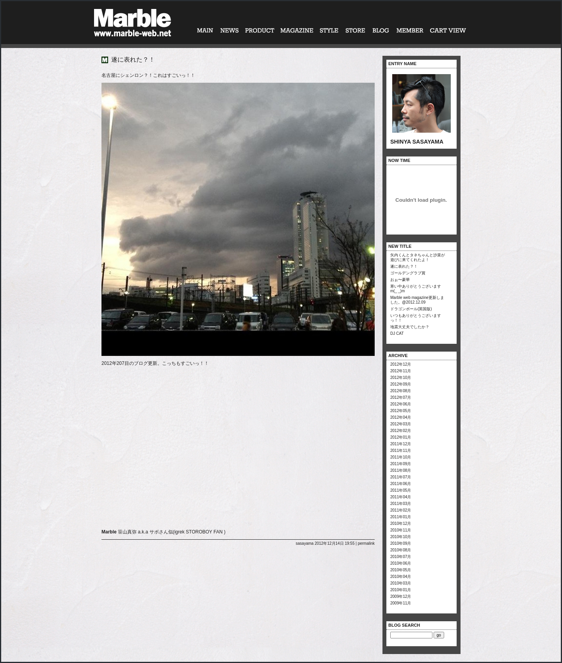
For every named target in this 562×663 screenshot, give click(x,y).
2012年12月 (400, 364)
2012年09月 (400, 384)
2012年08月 (400, 391)
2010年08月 (400, 550)
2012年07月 (400, 397)
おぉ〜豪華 (400, 279)
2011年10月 (400, 457)
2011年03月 (400, 503)
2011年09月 (400, 464)
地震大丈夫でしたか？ (409, 327)
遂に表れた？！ (404, 266)
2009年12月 (400, 596)
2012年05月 (400, 411)
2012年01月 (400, 437)
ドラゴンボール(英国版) (411, 309)
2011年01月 (400, 517)
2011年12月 (400, 444)
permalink (366, 543)
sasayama (305, 543)
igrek (179, 532)
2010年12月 (400, 523)
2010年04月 (400, 576)
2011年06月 (400, 484)
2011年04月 (400, 497)
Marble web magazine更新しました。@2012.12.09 (417, 299)
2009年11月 (400, 603)
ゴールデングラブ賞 (407, 273)
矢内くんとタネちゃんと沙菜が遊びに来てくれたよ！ (417, 257)
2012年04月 (400, 417)
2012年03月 (400, 424)
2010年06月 (400, 563)
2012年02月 (400, 430)
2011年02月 (400, 510)
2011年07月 (400, 477)
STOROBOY (199, 532)
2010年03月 (400, 583)
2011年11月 (400, 450)
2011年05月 (400, 490)
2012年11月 (400, 371)
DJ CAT (397, 333)
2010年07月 (400, 557)
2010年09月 (400, 543)
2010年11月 (400, 530)
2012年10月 (400, 377)
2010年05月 (400, 570)
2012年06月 (400, 404)
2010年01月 (400, 590)
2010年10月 (400, 537)
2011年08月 (400, 470)
